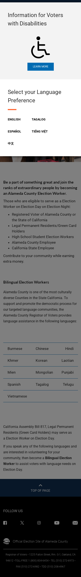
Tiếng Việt (40, 131)
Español (14, 131)
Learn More (40, 66)
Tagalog (39, 119)
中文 (11, 143)
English (14, 119)
